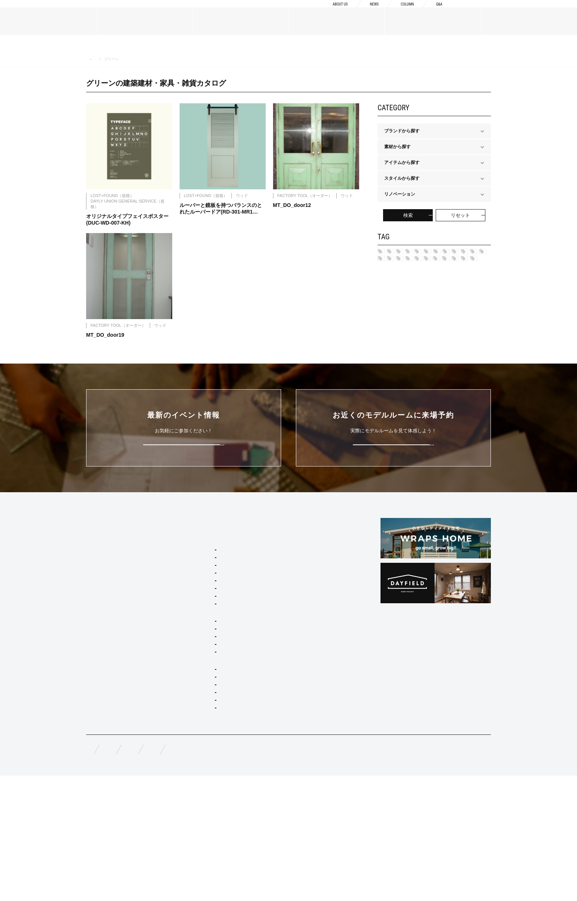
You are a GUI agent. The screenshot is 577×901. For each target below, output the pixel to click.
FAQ (90, 871)
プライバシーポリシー (285, 872)
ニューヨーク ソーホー (206, 666)
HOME (90, 59)
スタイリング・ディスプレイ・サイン (221, 828)
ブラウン (442, 389)
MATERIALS (99, 681)
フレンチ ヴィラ (200, 646)
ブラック (438, 402)
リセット (460, 215)
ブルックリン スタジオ (443, 254)
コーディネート (199, 808)
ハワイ (395, 254)
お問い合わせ (227, 872)
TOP (91, 591)
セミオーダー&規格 (195, 604)
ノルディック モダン (409, 327)
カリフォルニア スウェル (209, 636)
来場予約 (544, 11)
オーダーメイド (101, 694)
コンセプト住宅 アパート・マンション (222, 757)
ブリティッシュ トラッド (414, 315)
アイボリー (400, 402)
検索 (408, 215)
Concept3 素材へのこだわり (299, 628)
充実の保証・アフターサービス (302, 663)
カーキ (395, 352)
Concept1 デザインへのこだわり (303, 604)
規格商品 (95, 706)
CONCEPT (282, 591)
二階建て (193, 727)
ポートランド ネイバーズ (414, 291)
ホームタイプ (189, 707)
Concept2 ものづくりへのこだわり (305, 616)
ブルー (431, 365)
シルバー (398, 365)
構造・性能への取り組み (295, 651)
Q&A (437, 12)
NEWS (365, 12)
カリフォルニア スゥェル (414, 266)
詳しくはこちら (184, 513)
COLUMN (402, 12)
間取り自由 (195, 717)
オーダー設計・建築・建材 (202, 769)
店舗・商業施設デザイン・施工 (215, 788)
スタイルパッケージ (196, 616)
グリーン (465, 365)
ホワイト (473, 402)
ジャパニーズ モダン (409, 340)
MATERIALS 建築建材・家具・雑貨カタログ (139, 59)
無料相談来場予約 (134, 872)
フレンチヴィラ (404, 278)
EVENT (93, 742)
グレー (458, 352)
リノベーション (199, 747)
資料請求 (486, 11)
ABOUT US (325, 12)
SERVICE (185, 591)
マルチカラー (402, 389)
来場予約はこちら (393, 513)
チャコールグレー (406, 377)
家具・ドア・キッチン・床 (210, 818)
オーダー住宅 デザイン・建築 (213, 779)
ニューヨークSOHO (408, 303)
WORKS (94, 724)
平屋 (188, 737)
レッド (426, 352)
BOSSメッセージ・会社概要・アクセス (125, 622)
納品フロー (282, 640)
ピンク (449, 377)
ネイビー (457, 340)
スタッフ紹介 (99, 645)
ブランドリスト (101, 634)
